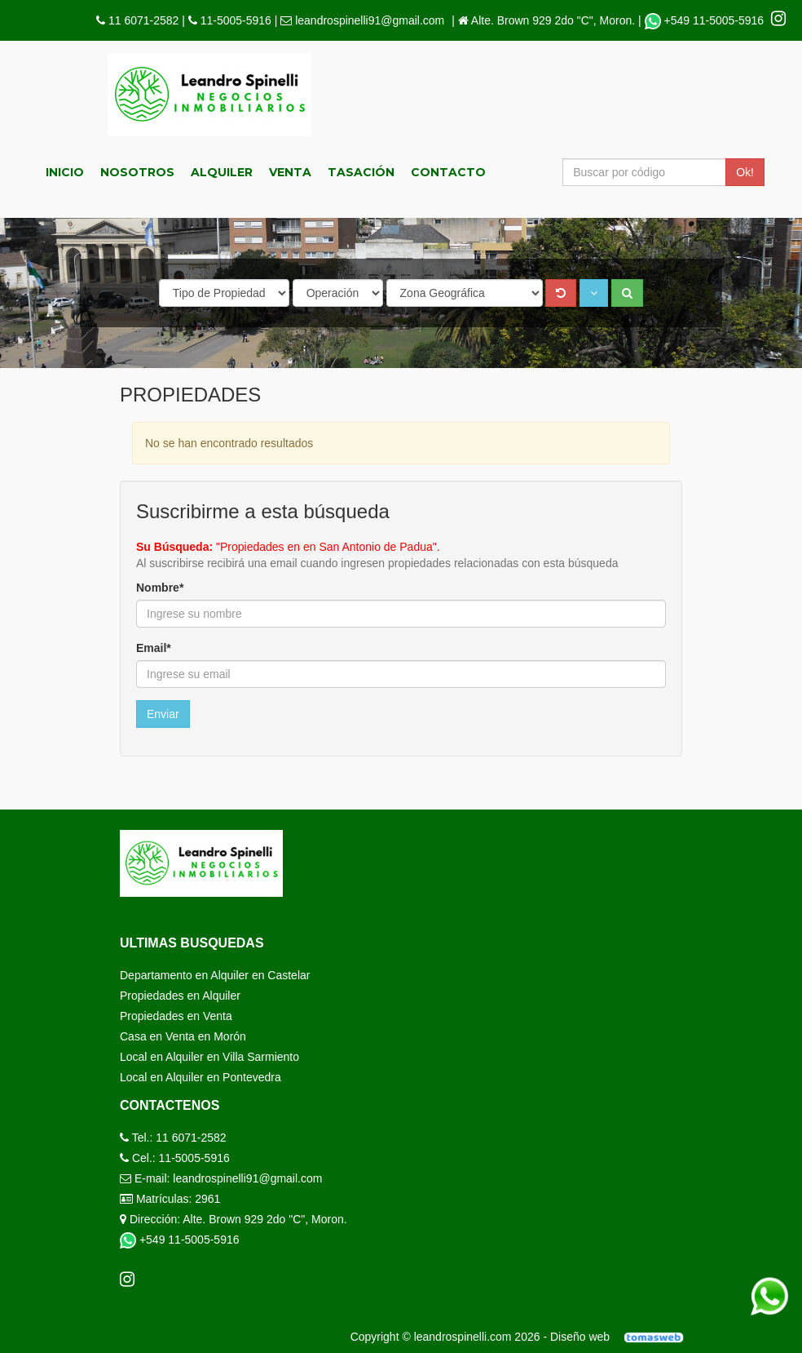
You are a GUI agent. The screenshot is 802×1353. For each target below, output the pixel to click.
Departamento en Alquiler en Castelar (215, 975)
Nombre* (159, 587)
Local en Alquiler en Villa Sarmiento (209, 1056)
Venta (290, 172)
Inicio (65, 172)
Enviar (163, 714)
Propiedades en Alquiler (180, 995)
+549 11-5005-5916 (706, 20)
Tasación (361, 172)
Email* (153, 647)
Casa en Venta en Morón (183, 1036)
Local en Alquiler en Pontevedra (200, 1077)
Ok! (745, 172)
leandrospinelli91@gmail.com (369, 20)
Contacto (448, 172)
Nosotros (137, 172)
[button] (593, 293)
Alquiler (222, 172)
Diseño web (622, 1336)
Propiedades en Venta (176, 1016)
